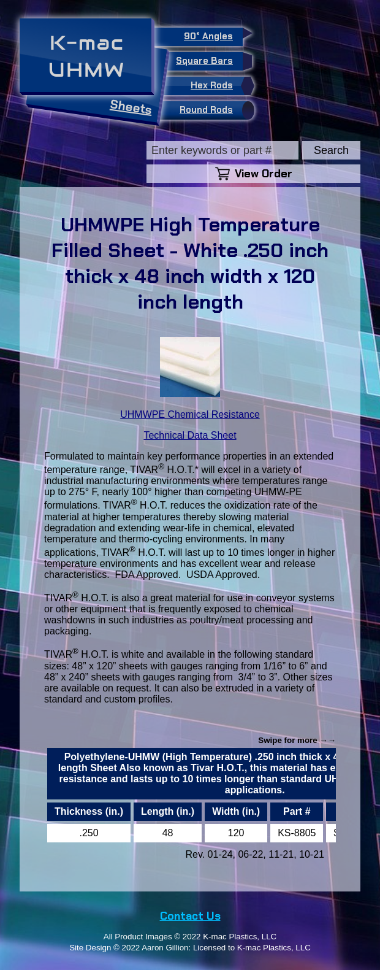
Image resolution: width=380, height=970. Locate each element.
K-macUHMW (86, 56)
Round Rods (214, 110)
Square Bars (209, 61)
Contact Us (190, 916)
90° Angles (213, 35)
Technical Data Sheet (189, 435)
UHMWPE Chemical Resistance (190, 414)
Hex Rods (219, 86)
